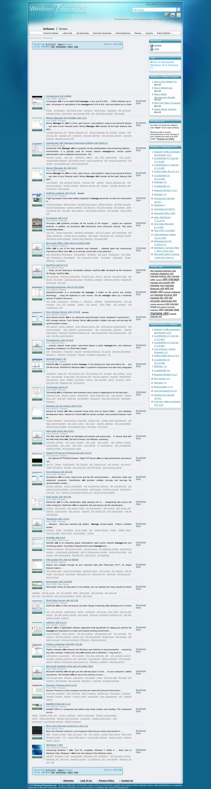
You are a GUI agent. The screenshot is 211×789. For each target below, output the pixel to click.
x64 (92, 113)
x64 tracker (103, 442)
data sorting (108, 508)
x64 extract (91, 304)
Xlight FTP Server (54, 467)
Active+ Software (67, 715)
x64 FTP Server (94, 467)
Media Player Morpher (165, 109)
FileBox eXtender (109, 659)
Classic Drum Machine (82, 239)
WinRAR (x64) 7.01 (56, 359)
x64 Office (126, 254)
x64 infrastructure (62, 555)
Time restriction (73, 693)
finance (122, 132)
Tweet (58, 530)
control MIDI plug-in (77, 737)
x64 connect (113, 464)
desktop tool (103, 693)
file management (118, 486)
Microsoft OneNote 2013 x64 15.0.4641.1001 (69, 666)
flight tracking (70, 204)
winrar (111, 380)
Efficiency (50, 261)
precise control (115, 737)
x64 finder (111, 574)
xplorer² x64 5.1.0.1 (56, 622)
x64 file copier (48, 593)
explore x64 (78, 637)
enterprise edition (83, 157)
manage (159, 280)
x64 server (126, 464)
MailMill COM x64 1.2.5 (58, 704)
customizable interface (56, 160)
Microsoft (122, 678)
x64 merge (67, 113)
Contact (164, 4)
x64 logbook (119, 207)
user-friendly (52, 182)
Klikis (75, 593)
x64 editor (91, 427)
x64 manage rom (162, 284)
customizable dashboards (67, 552)
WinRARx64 (125, 377)
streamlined (83, 395)
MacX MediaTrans (163, 88)
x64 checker (57, 612)
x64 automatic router (71, 448)
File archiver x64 (83, 377)
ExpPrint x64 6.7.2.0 (57, 265)
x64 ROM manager (104, 113)
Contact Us (127, 780)
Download (141, 101)
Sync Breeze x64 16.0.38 (59, 472)
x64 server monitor (73, 549)
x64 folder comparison (57, 301)
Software (48, 28)
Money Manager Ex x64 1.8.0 (61, 168)
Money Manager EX (78, 132)
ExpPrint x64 (88, 276)
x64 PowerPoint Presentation (60, 257)
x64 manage (121, 637)
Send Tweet (66, 533)
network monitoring (55, 549)
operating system (78, 759)
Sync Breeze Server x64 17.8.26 (63, 312)
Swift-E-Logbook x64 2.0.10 (61, 193)
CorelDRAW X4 (162, 186)
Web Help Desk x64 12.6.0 (60, 431)
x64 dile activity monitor (65, 615)
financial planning (92, 135)
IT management (105, 445)
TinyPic (90, 533)
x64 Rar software (101, 377)
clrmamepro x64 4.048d (58, 96)
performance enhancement (113, 326)
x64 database (103, 555)
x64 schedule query (77, 427)
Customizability (53, 634)
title (53, 46)
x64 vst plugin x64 (161, 290)
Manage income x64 (64, 139)
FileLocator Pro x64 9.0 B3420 (62, 559)
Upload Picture (101, 530)
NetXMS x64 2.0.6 (55, 537)
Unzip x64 (62, 373)
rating (70, 46)
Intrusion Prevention (121, 351)
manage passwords (157, 304)
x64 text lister (52, 276)
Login (156, 49)
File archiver (79, 383)
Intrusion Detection (91, 351)
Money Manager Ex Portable (103, 132)
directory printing (112, 279)
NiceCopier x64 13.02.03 (59, 581)
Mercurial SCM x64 (111, 398)
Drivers (63, 28)
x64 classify (60, 508)
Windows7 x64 (90, 756)
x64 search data (54, 571)
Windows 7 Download (43, 38)
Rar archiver (119, 373)
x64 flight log (89, 207)
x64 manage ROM (81, 113)
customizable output (73, 279)
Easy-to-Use (100, 464)
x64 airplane (113, 210)
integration (126, 398)
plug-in (56, 740)
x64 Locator (104, 571)
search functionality (72, 571)
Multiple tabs (108, 637)
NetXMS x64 (77, 555)
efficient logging (105, 204)
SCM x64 (61, 398)
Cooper (57, 464)
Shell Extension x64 (99, 395)
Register (158, 45)
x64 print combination (70, 276)
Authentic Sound (123, 236)
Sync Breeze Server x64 (87, 326)
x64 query (90, 423)
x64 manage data (54, 678)
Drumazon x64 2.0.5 (56, 218)
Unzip (62, 380)
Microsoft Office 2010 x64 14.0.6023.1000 (68, 243)
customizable (52, 445)
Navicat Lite (94, 420)
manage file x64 (159, 297)
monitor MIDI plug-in (110, 734)
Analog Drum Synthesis (75, 236)
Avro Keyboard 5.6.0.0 (165, 391)
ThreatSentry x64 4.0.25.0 (59, 340)
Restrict (67, 696)
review (81, 304)
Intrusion (61, 354)
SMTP (35, 718)
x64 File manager (63, 637)
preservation (99, 110)
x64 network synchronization (77, 330)
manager (114, 377)
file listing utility (119, 276)
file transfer (66, 593)
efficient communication (68, 718)
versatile (108, 373)
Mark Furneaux (89, 693)
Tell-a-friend (152, 4)
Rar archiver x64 (76, 373)
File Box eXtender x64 (97, 656)
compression (52, 380)
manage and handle (160, 282)
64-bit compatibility (73, 486)
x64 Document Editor (88, 257)
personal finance (54, 185)
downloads (61, 46)
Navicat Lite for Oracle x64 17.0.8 (64, 406)
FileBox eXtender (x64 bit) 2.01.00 (64, 644)
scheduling (68, 530)
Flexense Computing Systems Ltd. (74, 333)
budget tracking (71, 185)
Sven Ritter (105, 304)
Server (81, 612)
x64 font (107, 276)
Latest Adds (67, 33)
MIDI (48, 734)
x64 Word (60, 261)
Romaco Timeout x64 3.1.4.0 (61, 685)
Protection (68, 351)
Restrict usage (79, 696)
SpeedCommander (113, 301)
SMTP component (85, 715)
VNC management (79, 163)
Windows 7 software (93, 279)
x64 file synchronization (62, 336)
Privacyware (56, 351)
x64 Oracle (103, 427)
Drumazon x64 (106, 236)
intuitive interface (105, 423)
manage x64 (65, 135)
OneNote (97, 681)
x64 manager (119, 634)
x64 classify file (98, 511)
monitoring (90, 612)
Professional (68, 464)
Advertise (68, 780)
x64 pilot (66, 210)
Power (128, 257)
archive (89, 380)
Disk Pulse (113, 612)
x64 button (82, 659)
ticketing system (53, 448)
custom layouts (59, 734)
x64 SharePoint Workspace (59, 254)
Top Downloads (82, 33)
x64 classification (115, 511)
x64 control (125, 157)
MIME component (73, 721)
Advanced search (99, 640)
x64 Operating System (120, 756)
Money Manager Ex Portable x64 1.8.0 (66, 118)
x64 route (90, 442)
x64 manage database (163, 272)
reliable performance (101, 718)
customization (79, 533)
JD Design (58, 279)
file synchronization (118, 333)
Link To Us (175, 4)
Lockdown (126, 693)
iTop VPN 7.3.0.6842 (164, 230)
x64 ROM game (74, 110)
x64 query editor (76, 423)
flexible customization (106, 715)
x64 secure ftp (79, 467)
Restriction (115, 693)
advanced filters (90, 571)
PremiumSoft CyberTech (75, 420)
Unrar (128, 380)
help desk (77, 445)
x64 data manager (110, 681)
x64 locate (70, 574)
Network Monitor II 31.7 (166, 190)
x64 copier (87, 596)
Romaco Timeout (54, 696)
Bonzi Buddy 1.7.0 (163, 387)
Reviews (137, 33)
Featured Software (51, 33)
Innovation (106, 257)
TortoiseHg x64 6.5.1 (57, 387)
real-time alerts (90, 549)
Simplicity (91, 254)
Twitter (113, 530)
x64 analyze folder (76, 508)
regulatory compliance (96, 354)
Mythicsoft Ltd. (98, 574)
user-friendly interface (95, 210)
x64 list (98, 276)
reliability (36, 593)
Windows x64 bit (116, 662)
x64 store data (110, 678)
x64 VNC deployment (106, 157)
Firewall (81, 354)
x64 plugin (93, 236)
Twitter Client (124, 530)
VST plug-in (94, 734)
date (76, 46)
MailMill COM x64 (48, 715)
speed (78, 596)
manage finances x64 (56, 132)
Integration (117, 257)
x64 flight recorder (122, 204)
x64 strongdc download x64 (163, 299)
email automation (47, 718)
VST (64, 737)
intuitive (100, 182)
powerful (85, 511)
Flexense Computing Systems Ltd (76, 492)
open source (90, 555)
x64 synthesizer (119, 232)
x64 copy (50, 492)
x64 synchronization (79, 489)
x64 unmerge (124, 110)
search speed (52, 577)
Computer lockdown (55, 693)
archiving (120, 380)
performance (95, 489)
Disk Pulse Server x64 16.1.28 (62, 600)
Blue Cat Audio (75, 734)
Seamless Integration (84, 232)
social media (81, 530)
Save (138, 103)
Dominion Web (53, 533)
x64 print (62, 283)
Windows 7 (76, 301)
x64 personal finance (112, 135)
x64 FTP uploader (66, 304)
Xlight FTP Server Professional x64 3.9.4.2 (68, 453)
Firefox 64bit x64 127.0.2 (166, 171)
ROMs (49, 110)
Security (78, 351)
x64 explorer (119, 304)
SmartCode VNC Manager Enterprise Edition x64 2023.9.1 (77, 143)
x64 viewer (83, 615)
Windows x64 (66, 383)
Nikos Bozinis (68, 634)
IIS (109, 354)
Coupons (149, 33)
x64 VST (50, 232)
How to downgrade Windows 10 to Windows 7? (164, 65)
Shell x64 (71, 398)
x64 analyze (74, 511)
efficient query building (56, 427)
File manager (100, 380)
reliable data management (113, 420)
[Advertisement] (57, 71)
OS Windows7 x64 (96, 759)
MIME (35, 715)
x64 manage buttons (121, 656)
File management (93, 637)
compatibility (83, 398)
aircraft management (55, 207)
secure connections (118, 160)
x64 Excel (102, 254)
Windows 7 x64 (54, 745)
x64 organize (97, 593)
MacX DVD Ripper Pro (165, 81)
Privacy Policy (106, 780)
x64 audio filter (101, 239)
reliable (70, 380)
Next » (61, 44)
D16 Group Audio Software (58, 239)
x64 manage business (161, 271)
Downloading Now (123, 33)
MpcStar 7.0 (160, 194)
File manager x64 (94, 373)
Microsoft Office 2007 (164, 213)
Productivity (114, 254)
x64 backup (51, 326)
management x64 (103, 634)
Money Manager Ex (115, 182)
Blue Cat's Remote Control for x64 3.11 (67, 726)
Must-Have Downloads (102, 33)
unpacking (51, 373)
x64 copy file (111, 593)
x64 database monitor (109, 549)
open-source (64, 189)
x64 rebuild (119, 113)
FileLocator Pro (83, 574)
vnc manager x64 (62, 163)
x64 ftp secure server (112, 467)
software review (53, 113)
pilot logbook (78, 210)
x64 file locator (124, 574)
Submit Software (164, 33)
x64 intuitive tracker (121, 442)
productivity (78, 678)
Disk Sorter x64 (123, 508)
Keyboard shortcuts (70, 640)
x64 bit (49, 662)
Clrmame (88, 110)
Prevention (72, 354)
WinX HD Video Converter (167, 103)
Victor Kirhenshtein (118, 552)
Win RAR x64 (52, 383)
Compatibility (79, 254)
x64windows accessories (58, 656)
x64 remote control (76, 160)
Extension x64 (53, 395)
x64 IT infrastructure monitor (94, 552)
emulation (111, 110)
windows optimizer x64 (65, 659)
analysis (65, 618)
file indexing (117, 571)
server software (66, 326)
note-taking (90, 678)
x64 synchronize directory (108, 330)
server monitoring (95, 160)
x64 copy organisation (64, 596)
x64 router (65, 445)
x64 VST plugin (103, 232)
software (98, 301)
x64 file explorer (85, 634)
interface (50, 530)
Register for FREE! (166, 139)
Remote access (54, 157)
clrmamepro (59, 110)
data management (99, 333)
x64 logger (102, 612)
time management (108, 696)
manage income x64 (165, 294)
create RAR (69, 377)
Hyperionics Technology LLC (75, 662)
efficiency (88, 301)
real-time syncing (111, 489)
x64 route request (74, 442)
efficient (49, 511)
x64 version (58, 574)
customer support (54, 442)
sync (58, 492)
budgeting (77, 135)
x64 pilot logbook (104, 207)
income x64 (51, 135)
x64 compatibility (123, 423)
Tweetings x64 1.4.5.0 (57, 519)
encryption (79, 380)
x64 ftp (49, 464)
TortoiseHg (95, 398)
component (85, 718)
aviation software (74, 207)
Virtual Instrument (64, 232)
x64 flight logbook (54, 204)
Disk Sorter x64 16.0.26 (58, 497)
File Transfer (82, 464)
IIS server (106, 351)
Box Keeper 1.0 (162, 378)
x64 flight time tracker (87, 204)
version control (69, 395)
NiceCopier (84, 593)
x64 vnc (68, 157)
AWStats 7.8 (160, 182)
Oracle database (54, 420)
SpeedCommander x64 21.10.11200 (65, 287)
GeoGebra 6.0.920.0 (164, 209)
